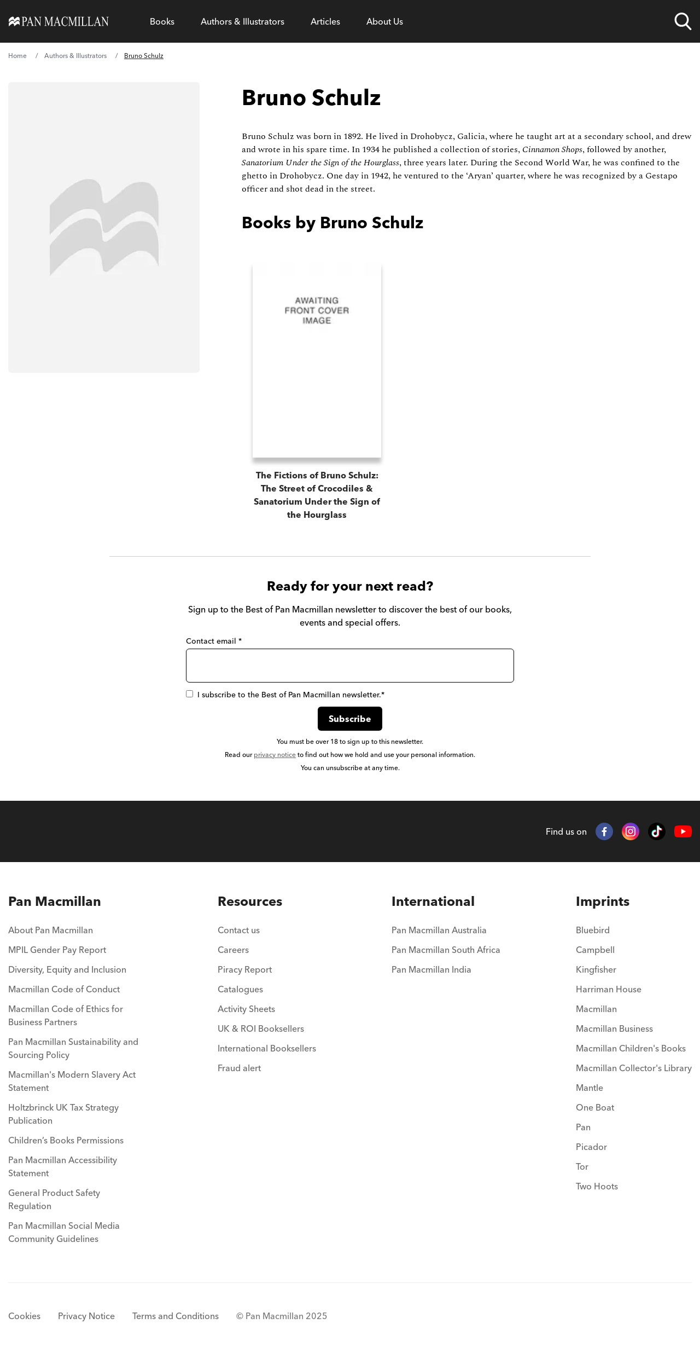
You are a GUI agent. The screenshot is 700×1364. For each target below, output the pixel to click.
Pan (583, 1127)
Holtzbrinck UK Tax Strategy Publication (63, 1114)
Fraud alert (239, 1067)
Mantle (589, 1087)
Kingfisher (596, 969)
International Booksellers (267, 1048)
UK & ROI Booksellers (261, 1028)
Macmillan (596, 1008)
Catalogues (240, 989)
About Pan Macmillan (50, 929)
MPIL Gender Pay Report (57, 949)
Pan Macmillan (54, 901)
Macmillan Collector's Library (634, 1067)
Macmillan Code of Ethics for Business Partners (65, 1015)
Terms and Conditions (175, 1315)
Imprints (602, 901)
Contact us (239, 929)
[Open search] (683, 21)
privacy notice (275, 754)
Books (162, 21)
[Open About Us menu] (384, 21)
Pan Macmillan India (431, 969)
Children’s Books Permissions (66, 1140)
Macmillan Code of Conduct (64, 989)
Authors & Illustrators (242, 21)
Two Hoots (597, 1186)
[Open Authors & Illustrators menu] (243, 21)
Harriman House (608, 989)
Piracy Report (245, 969)
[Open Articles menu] (325, 21)
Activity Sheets (246, 1008)
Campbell (595, 949)
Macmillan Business (614, 1028)
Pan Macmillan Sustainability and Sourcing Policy (73, 1048)
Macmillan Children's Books (631, 1048)
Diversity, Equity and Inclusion (67, 969)
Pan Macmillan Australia (439, 929)
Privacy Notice (86, 1315)
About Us (384, 21)
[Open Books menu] (162, 21)
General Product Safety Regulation (54, 1199)
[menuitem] (75, 933)
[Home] (58, 21)
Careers (233, 949)
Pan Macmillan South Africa (446, 949)
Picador (591, 1146)
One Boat (595, 1107)
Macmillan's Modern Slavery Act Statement (72, 1081)
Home (17, 55)
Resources (250, 901)
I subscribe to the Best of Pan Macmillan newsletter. (285, 695)
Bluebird (593, 929)
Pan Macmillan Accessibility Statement (62, 1166)
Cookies (24, 1315)
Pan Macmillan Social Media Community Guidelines (64, 1232)
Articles (325, 21)
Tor (582, 1166)
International (433, 901)
